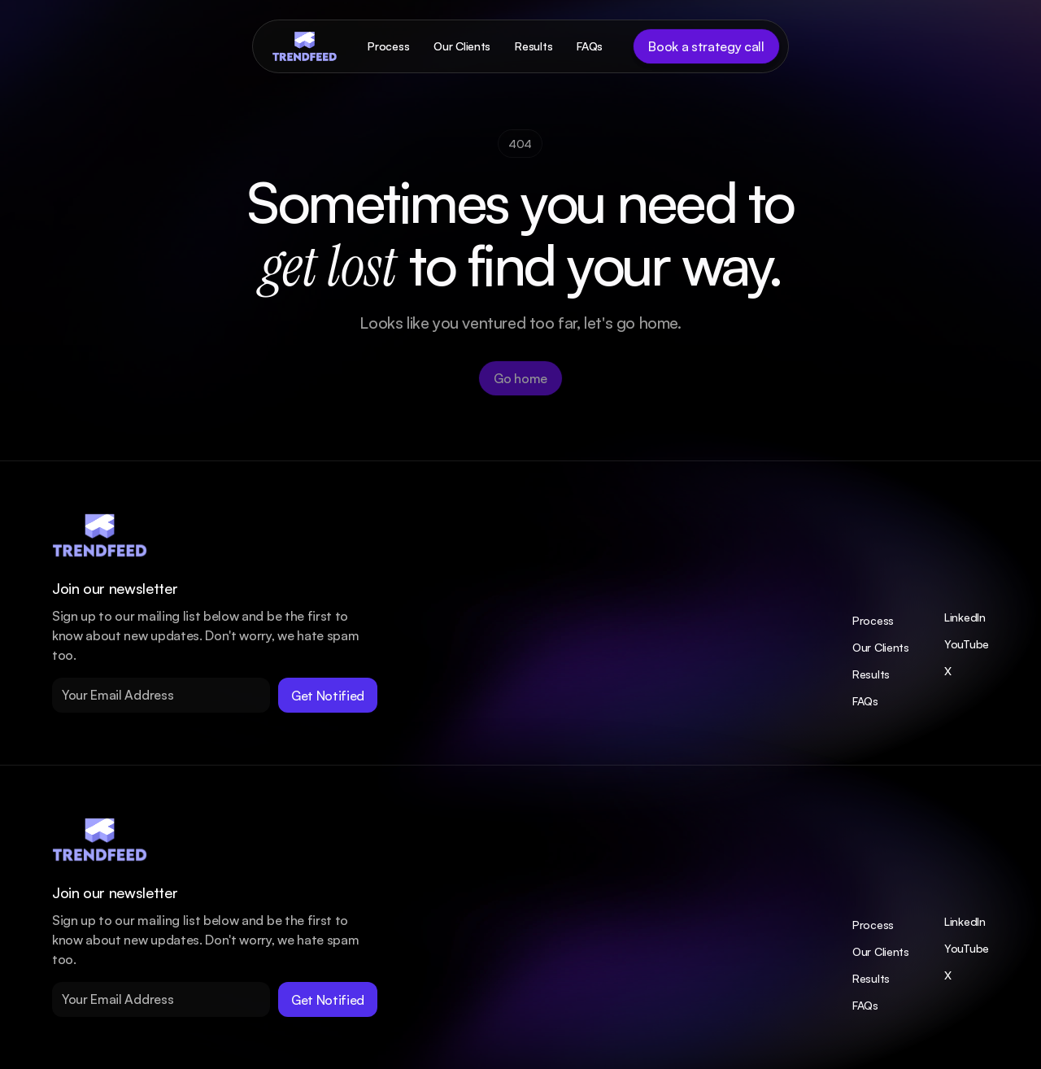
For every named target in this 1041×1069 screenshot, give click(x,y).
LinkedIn (965, 617)
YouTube (966, 644)
